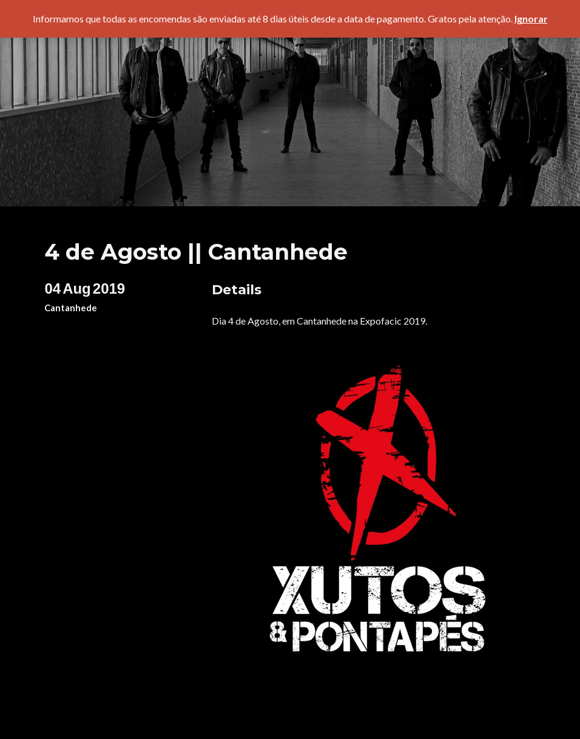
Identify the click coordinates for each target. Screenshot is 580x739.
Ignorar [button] (531, 18)
